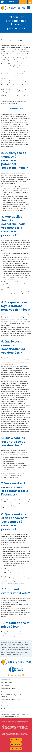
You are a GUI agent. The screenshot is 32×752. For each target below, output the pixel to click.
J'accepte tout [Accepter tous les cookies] (16, 740)
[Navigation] (28, 7)
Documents (5, 706)
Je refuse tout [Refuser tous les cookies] (16, 748)
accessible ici (20, 206)
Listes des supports (7, 712)
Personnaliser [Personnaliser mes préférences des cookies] (16, 744)
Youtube (19, 675)
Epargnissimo (13, 8)
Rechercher (2, 2)
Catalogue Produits (7, 709)
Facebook (8, 675)
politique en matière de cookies (11, 735)
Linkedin (15, 675)
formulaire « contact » (10, 267)
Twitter (12, 675)
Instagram (23, 675)
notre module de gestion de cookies (9, 733)
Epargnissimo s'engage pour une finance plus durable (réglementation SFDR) (15, 715)
